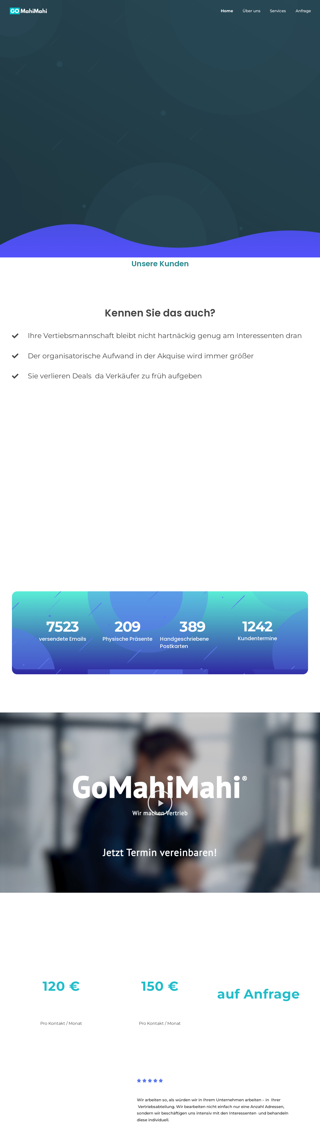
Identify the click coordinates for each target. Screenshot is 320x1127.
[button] (160, 803)
